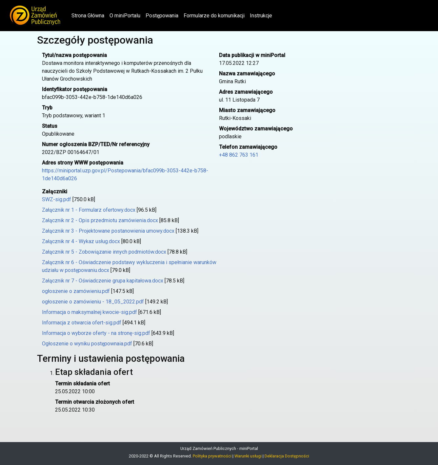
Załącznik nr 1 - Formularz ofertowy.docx (88, 210)
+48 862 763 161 (238, 155)
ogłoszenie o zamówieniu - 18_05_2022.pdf (93, 302)
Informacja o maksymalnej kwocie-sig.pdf (89, 312)
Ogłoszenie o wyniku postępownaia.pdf (87, 343)
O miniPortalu (125, 15)
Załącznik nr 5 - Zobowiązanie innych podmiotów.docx (104, 252)
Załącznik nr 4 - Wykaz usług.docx (81, 241)
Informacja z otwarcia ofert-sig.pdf (81, 323)
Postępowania (162, 15)
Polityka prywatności (212, 456)
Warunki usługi (248, 456)
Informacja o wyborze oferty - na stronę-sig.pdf (96, 333)
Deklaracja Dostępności (287, 456)
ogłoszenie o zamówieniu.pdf (76, 291)
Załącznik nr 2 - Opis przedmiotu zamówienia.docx (100, 220)
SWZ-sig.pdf (56, 199)
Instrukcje (261, 15)
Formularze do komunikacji (214, 15)
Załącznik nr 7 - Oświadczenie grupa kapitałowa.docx (102, 281)
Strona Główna (89, 15)
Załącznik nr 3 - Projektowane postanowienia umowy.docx (108, 231)
